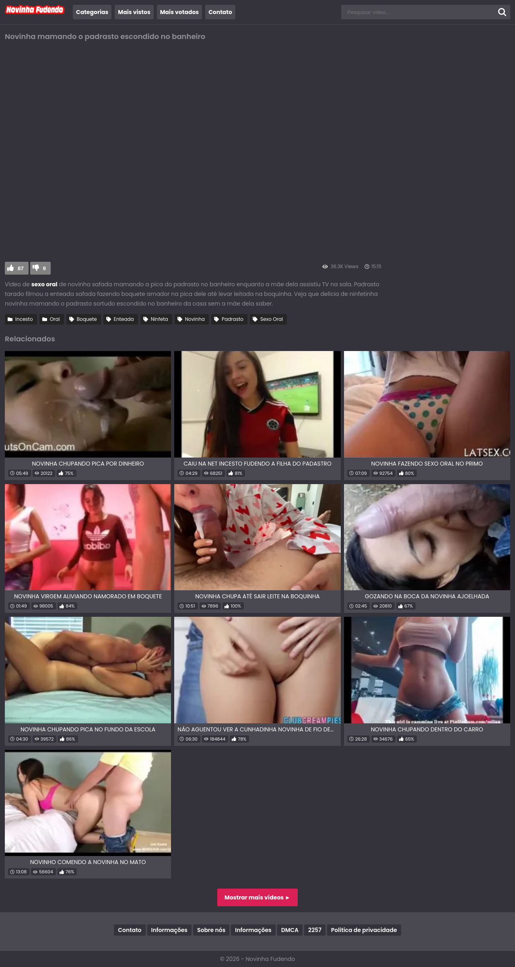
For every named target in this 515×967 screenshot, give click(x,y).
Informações (169, 930)
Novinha (195, 319)
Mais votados (179, 12)
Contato (220, 12)
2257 (314, 930)
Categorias (92, 12)
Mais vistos (134, 12)
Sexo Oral (271, 319)
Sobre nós (211, 930)
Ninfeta (159, 319)
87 (21, 268)
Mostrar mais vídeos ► (257, 897)
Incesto (24, 319)
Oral (55, 319)
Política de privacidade (364, 930)
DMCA (290, 930)
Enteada (124, 319)
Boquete (87, 319)
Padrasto (232, 319)
